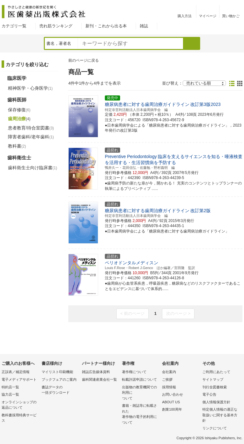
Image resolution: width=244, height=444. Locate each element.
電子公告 (209, 394)
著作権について (134, 372)
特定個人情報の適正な (220, 415)
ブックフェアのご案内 (59, 379)
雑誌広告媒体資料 (96, 372)
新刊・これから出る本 (106, 26)
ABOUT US (171, 402)
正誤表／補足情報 (16, 372)
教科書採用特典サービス (19, 418)
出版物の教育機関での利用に (140, 393)
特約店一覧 (10, 387)
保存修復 (19, 109)
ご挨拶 (167, 379)
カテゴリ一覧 (14, 26)
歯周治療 (19, 118)
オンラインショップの (20, 405)
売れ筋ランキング (55, 26)
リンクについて (214, 428)
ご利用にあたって (216, 372)
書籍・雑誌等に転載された (140, 414)
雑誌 (144, 26)
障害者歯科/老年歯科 (31, 136)
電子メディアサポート (19, 379)
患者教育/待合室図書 (31, 127)
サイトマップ (212, 379)
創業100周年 (172, 409)
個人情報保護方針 (216, 402)
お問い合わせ (172, 394)
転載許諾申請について (139, 379)
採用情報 (169, 387)
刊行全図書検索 (214, 387)
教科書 (17, 146)
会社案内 (169, 372)
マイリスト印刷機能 (57, 372)
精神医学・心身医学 (30, 88)
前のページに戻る (83, 60)
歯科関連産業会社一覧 (99, 379)
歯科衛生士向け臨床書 (32, 167)
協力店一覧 (10, 394)
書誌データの (60, 390)
